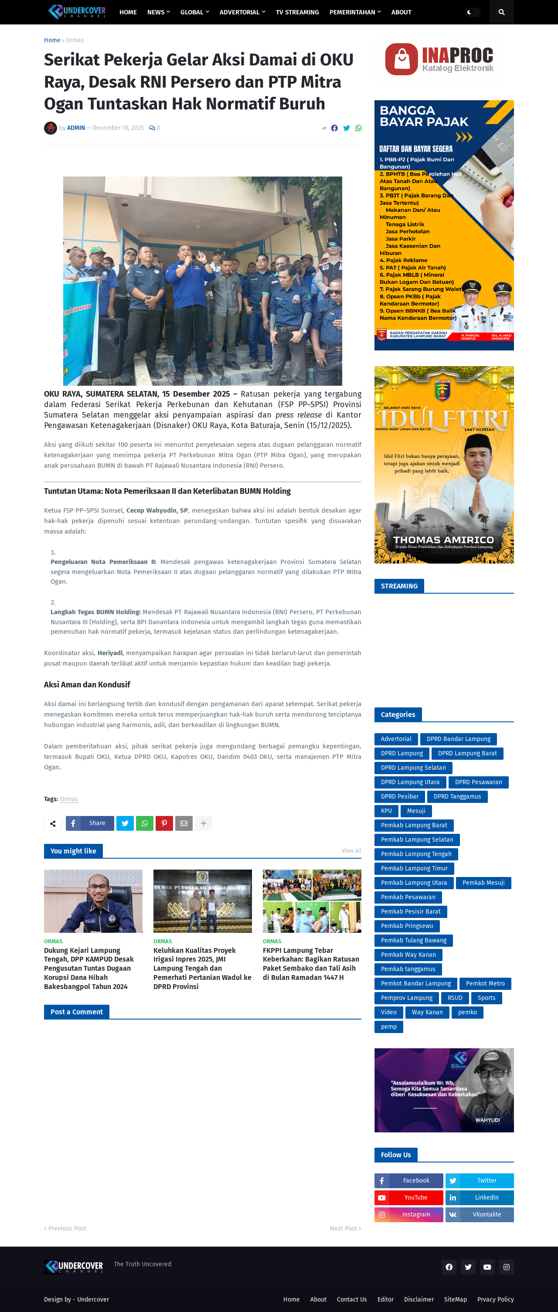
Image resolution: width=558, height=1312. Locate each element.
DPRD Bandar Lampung (458, 739)
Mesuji (416, 811)
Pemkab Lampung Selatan (417, 839)
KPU (386, 811)
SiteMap (455, 1299)
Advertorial (396, 739)
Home (52, 40)
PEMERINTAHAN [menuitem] (352, 12)
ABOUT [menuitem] (401, 12)
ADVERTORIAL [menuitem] (240, 12)
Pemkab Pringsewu (407, 926)
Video (389, 1012)
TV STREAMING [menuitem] (297, 12)
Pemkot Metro (485, 983)
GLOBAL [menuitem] (192, 12)
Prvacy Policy (495, 1299)
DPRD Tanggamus (457, 796)
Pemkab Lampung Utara (414, 883)
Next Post (343, 1228)
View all (351, 850)
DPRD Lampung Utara (410, 782)
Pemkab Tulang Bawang (413, 940)
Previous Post (67, 1228)
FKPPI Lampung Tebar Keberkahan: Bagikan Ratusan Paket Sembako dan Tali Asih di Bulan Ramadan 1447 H (311, 964)
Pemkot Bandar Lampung (416, 983)
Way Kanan (427, 1012)
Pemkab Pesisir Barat (411, 911)
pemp (389, 1026)
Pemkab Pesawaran (408, 897)
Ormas (75, 40)
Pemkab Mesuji (484, 883)
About (318, 1299)
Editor (386, 1299)
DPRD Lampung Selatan (413, 768)
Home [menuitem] (128, 12)
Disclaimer (419, 1299)
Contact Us (352, 1299)
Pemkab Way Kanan (408, 955)
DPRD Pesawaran (478, 782)
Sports (487, 998)
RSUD (455, 998)
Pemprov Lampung (406, 998)
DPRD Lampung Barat (467, 753)
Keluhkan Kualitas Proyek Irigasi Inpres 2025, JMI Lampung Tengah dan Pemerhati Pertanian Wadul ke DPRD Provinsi (202, 968)
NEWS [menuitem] (155, 12)
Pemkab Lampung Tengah (416, 854)
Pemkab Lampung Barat (414, 825)
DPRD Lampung (402, 753)
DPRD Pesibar (399, 796)
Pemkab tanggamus (408, 969)
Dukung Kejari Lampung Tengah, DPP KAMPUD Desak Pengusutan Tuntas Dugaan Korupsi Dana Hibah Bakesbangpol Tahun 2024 (89, 968)
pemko (467, 1012)
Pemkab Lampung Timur (414, 868)
